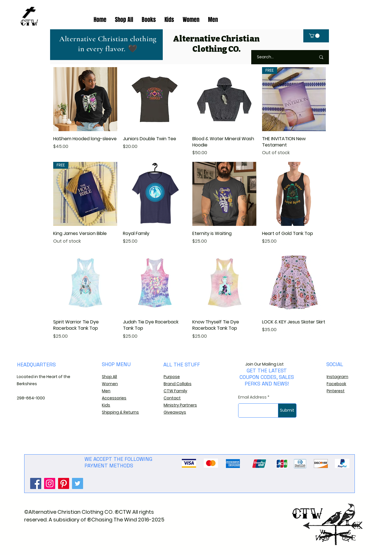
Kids (106, 405)
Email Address (252, 397)
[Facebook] (35, 483)
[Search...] (279, 57)
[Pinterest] (63, 483)
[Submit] (287, 410)
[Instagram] (49, 483)
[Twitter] (77, 483)
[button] (314, 36)
